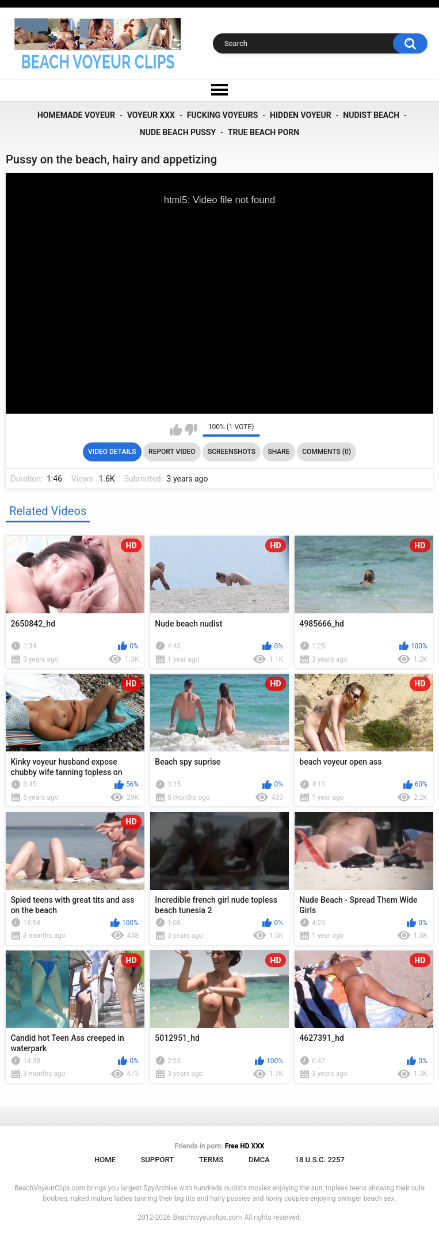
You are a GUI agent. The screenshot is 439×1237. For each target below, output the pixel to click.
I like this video (176, 430)
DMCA (259, 1159)
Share (278, 452)
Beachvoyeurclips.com (207, 1217)
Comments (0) (326, 452)
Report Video (171, 452)
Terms (211, 1159)
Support (157, 1159)
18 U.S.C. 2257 (320, 1159)
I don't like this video (191, 430)
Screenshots (231, 452)
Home (105, 1159)
